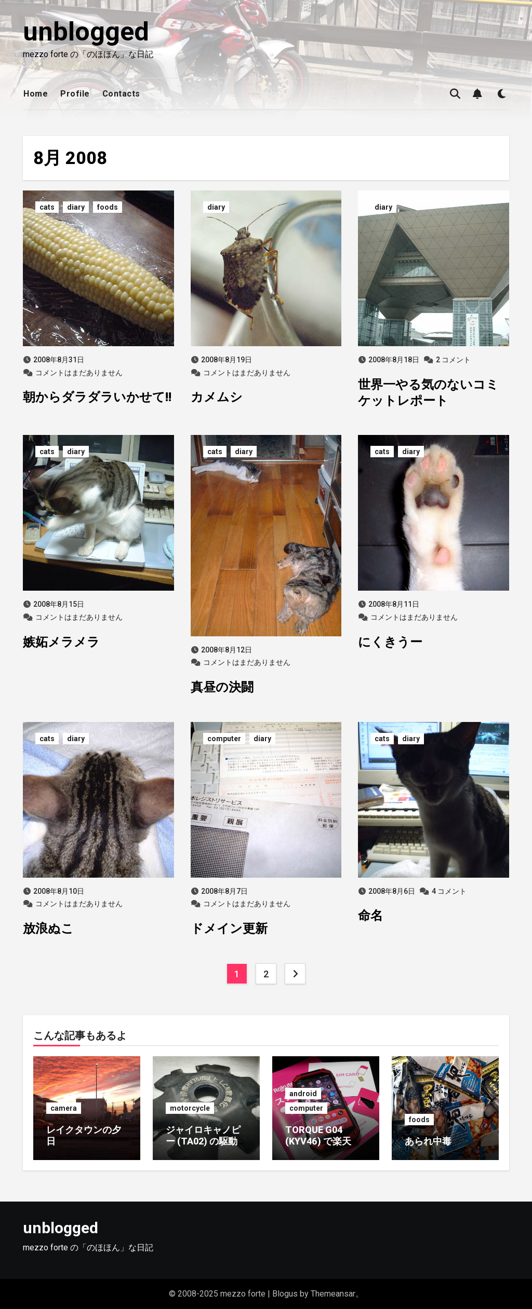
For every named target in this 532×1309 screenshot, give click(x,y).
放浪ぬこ (48, 928)
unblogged (86, 32)
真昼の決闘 (222, 687)
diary (76, 207)
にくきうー (390, 642)
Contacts (121, 94)
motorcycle (190, 1108)
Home (35, 94)
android (303, 1093)
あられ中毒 (428, 1141)
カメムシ (217, 397)
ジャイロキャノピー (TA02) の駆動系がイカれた (206, 1140)
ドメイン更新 (229, 928)
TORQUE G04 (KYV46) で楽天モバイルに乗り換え (323, 1140)
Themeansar (333, 1294)
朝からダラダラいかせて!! (97, 397)
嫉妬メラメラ (61, 642)
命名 (370, 915)
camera (63, 1108)
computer (224, 738)
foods (107, 207)
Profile (75, 94)
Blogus (285, 1294)
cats (47, 207)
